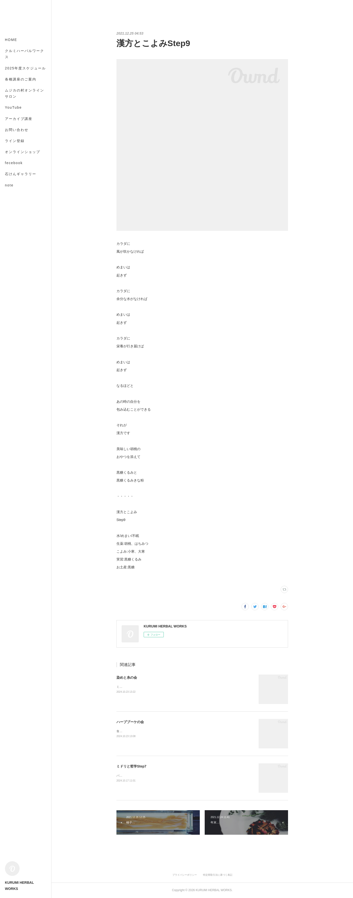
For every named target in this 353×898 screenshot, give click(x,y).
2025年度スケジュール (25, 68)
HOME (11, 40)
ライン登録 (15, 141)
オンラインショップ (22, 152)
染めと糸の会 (126, 677)
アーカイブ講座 (18, 119)
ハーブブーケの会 (130, 722)
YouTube (13, 107)
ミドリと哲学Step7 (131, 766)
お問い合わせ (16, 130)
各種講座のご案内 (20, 79)
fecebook (14, 163)
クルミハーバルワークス (24, 54)
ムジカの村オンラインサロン (24, 93)
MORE (11, 174)
